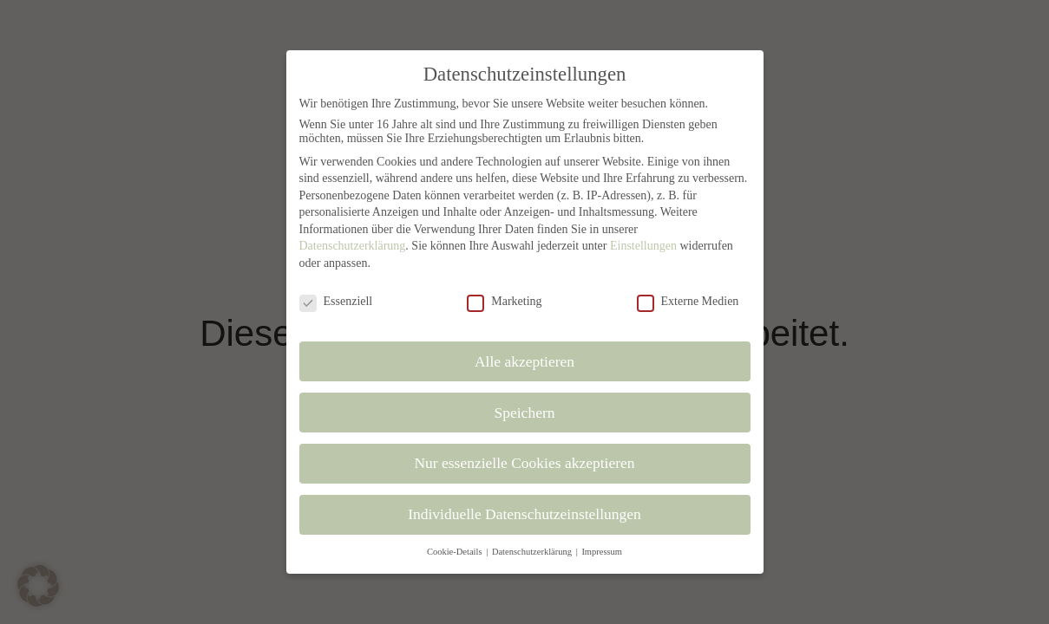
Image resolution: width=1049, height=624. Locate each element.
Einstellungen (643, 245)
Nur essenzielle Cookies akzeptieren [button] (524, 462)
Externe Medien (688, 302)
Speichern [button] (525, 412)
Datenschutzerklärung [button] (533, 551)
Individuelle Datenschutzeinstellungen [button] (524, 514)
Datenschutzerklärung (352, 245)
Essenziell (336, 302)
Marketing (504, 302)
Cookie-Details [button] (455, 551)
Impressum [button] (601, 551)
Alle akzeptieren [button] (524, 361)
